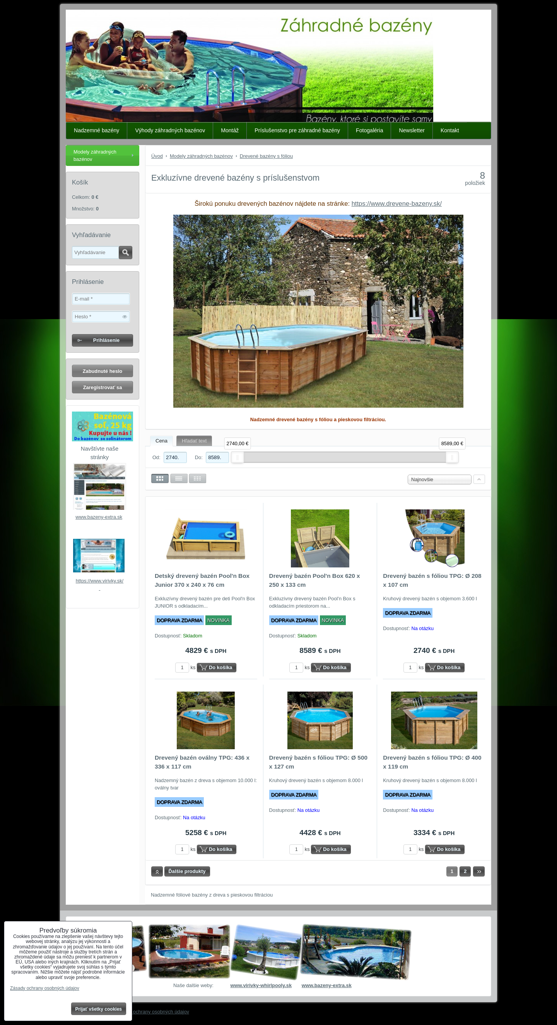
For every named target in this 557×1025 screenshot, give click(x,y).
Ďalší (479, 871)
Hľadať (125, 252)
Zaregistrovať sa (102, 387)
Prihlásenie (106, 340)
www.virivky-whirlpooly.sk (261, 985)
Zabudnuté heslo (102, 371)
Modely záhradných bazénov (94, 155)
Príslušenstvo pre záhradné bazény (297, 130)
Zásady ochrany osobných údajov (152, 1012)
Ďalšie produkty (187, 871)
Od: (169, 457)
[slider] (237, 457)
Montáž (230, 130)
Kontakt (450, 130)
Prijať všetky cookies (98, 1009)
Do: (212, 457)
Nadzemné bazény (96, 130)
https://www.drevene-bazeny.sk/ (397, 203)
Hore (157, 871)
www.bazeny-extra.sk (98, 517)
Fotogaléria (369, 130)
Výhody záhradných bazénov (170, 130)
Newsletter (412, 130)
